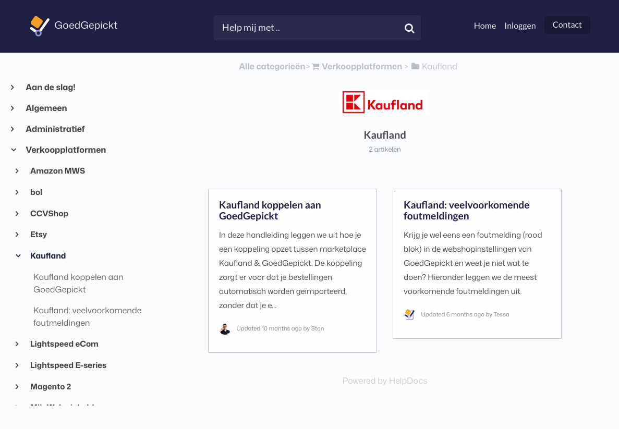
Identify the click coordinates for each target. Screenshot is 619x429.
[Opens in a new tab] (385, 381)
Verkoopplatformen (65, 150)
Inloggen (520, 26)
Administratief (55, 129)
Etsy (38, 234)
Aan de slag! (50, 87)
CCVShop (49, 213)
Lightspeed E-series (68, 365)
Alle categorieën (272, 66)
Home (485, 26)
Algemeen (46, 108)
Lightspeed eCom (64, 343)
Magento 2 (50, 386)
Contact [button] (567, 25)
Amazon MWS (57, 170)
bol (36, 192)
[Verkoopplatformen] (356, 66)
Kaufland (47, 255)
